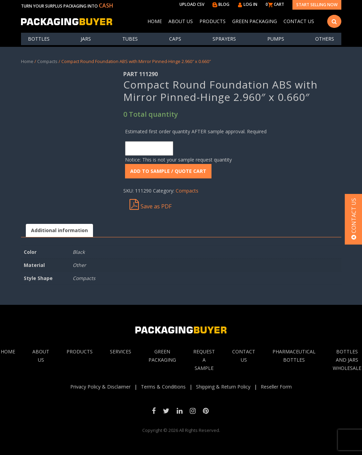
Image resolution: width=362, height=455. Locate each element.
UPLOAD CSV (191, 4)
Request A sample (204, 359)
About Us (180, 21)
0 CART (275, 4)
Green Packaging (254, 21)
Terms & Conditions (163, 386)
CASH (106, 5)
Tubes (130, 38)
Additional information (59, 230)
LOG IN (247, 4)
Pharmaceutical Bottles (294, 355)
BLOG (221, 4)
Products (212, 21)
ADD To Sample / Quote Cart (168, 171)
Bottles (39, 38)
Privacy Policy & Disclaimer (100, 386)
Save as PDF (151, 204)
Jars (86, 38)
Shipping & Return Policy (223, 386)
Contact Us (298, 21)
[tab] (59, 230)
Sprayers (224, 38)
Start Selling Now (317, 5)
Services (120, 351)
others (324, 38)
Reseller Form (276, 386)
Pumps (275, 38)
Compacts (47, 61)
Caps (175, 38)
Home (154, 21)
